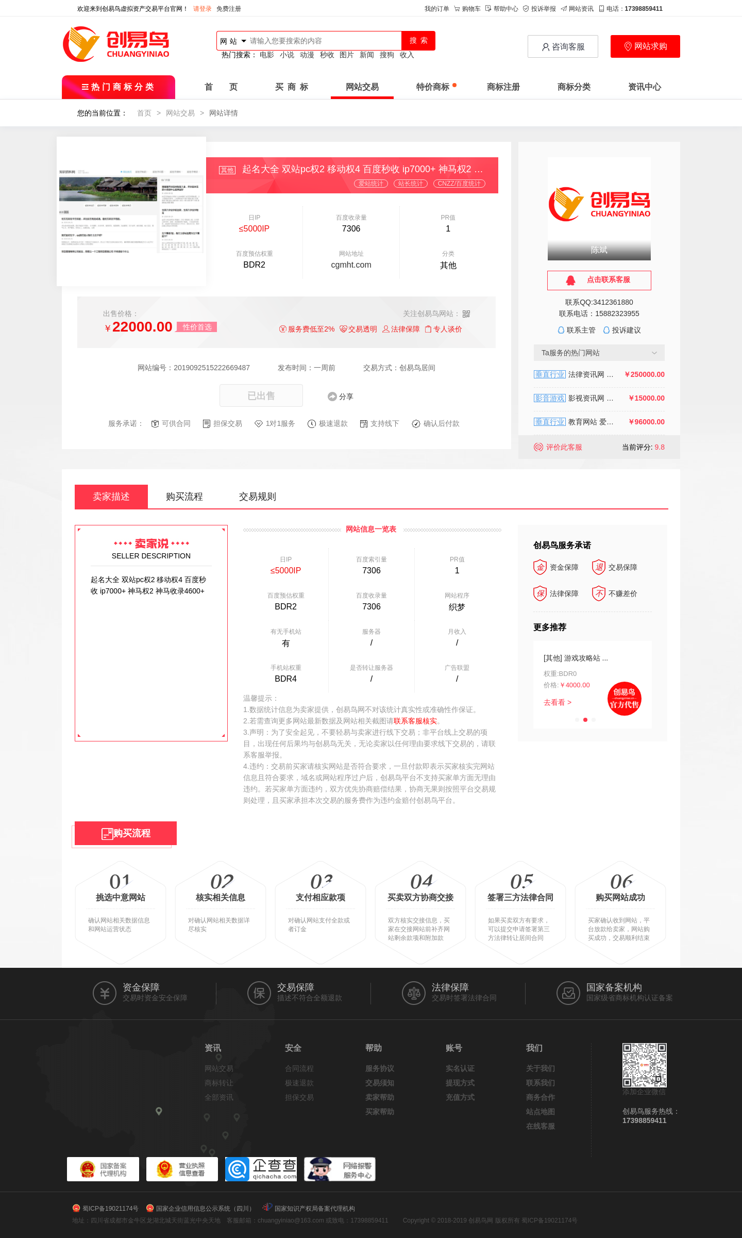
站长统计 (410, 183)
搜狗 (387, 55)
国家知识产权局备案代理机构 (315, 1208)
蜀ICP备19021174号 (110, 1208)
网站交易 (362, 86)
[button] (577, 720)
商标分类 (574, 86)
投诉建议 (626, 330)
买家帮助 (379, 1112)
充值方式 (460, 1097)
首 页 (221, 86)
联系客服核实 (415, 721)
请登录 (202, 8)
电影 (267, 55)
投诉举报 (539, 8)
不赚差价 (614, 593)
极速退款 (299, 1083)
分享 (346, 396)
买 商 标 (291, 86)
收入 (407, 55)
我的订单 (437, 8)
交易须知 (379, 1083)
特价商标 (436, 86)
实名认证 (460, 1068)
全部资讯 (219, 1097)
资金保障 (556, 567)
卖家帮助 (379, 1097)
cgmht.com (351, 264)
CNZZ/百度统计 (459, 183)
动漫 (307, 55)
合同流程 (299, 1068)
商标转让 (219, 1083)
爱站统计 (371, 183)
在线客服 (540, 1126)
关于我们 (540, 1068)
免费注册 (228, 8)
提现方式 (460, 1083)
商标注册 (503, 86)
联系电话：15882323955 (599, 313)
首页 (144, 113)
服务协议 (379, 1068)
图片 (347, 55)
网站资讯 (577, 8)
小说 (287, 55)
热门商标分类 (118, 86)
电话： (630, 8)
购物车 (467, 8)
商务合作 (540, 1097)
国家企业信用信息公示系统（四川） (205, 1208)
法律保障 (556, 593)
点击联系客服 (608, 279)
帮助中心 (501, 8)
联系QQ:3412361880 (599, 302)
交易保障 (614, 567)
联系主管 (581, 330)
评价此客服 (564, 447)
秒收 (327, 55)
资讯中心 (644, 86)
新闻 (367, 55)
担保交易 (299, 1097)
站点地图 (540, 1112)
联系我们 (540, 1083)
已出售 (261, 396)
